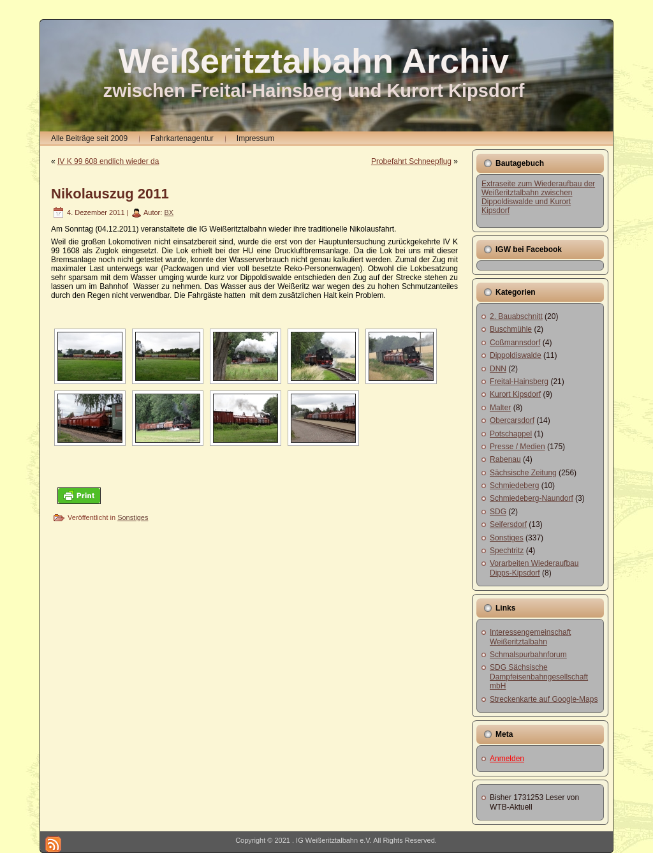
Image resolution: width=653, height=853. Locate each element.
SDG (498, 511)
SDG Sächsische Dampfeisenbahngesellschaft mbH (539, 676)
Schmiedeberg (514, 485)
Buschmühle (511, 329)
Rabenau (505, 459)
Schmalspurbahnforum (528, 654)
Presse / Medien (517, 446)
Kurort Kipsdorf (515, 394)
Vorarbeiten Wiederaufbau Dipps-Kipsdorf (534, 568)
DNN (498, 368)
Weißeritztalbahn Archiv (314, 60)
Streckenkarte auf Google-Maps (544, 699)
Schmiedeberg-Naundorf (531, 498)
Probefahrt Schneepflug (411, 161)
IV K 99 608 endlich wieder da (108, 161)
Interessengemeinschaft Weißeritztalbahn (530, 637)
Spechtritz (507, 550)
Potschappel (511, 433)
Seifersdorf (508, 524)
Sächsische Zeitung (523, 472)
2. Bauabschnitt (516, 316)
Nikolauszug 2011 (110, 194)
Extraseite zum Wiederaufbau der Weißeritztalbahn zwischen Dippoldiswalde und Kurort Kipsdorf (538, 197)
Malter (500, 407)
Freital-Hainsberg (519, 381)
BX (168, 212)
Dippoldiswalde (515, 355)
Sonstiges (132, 517)
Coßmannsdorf (515, 342)
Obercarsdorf (512, 420)
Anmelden (507, 758)
